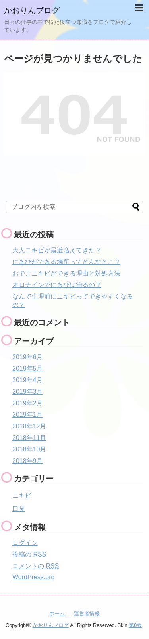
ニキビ (21, 495)
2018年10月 (29, 449)
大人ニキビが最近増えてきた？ (56, 250)
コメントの (35, 566)
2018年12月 (29, 426)
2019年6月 (27, 357)
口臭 (18, 508)
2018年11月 (29, 437)
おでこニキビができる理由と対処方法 (66, 273)
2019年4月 (27, 380)
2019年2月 (27, 403)
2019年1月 (27, 414)
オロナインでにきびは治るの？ (56, 284)
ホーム (57, 613)
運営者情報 (87, 613)
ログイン (25, 542)
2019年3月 (27, 391)
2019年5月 (27, 368)
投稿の (29, 554)
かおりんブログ (32, 10)
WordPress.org (33, 577)
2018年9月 (27, 460)
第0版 (135, 625)
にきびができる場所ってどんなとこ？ (66, 261)
